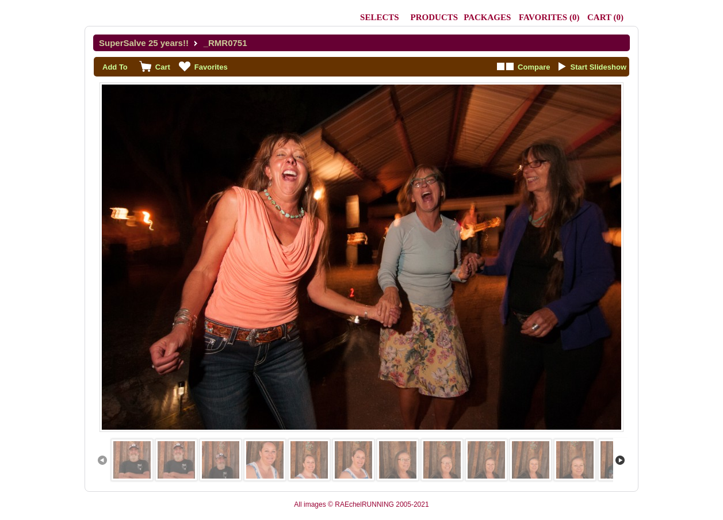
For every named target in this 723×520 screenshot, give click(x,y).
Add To (115, 67)
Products (434, 17)
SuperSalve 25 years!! (144, 43)
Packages (487, 17)
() (549, 17)
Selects (379, 17)
